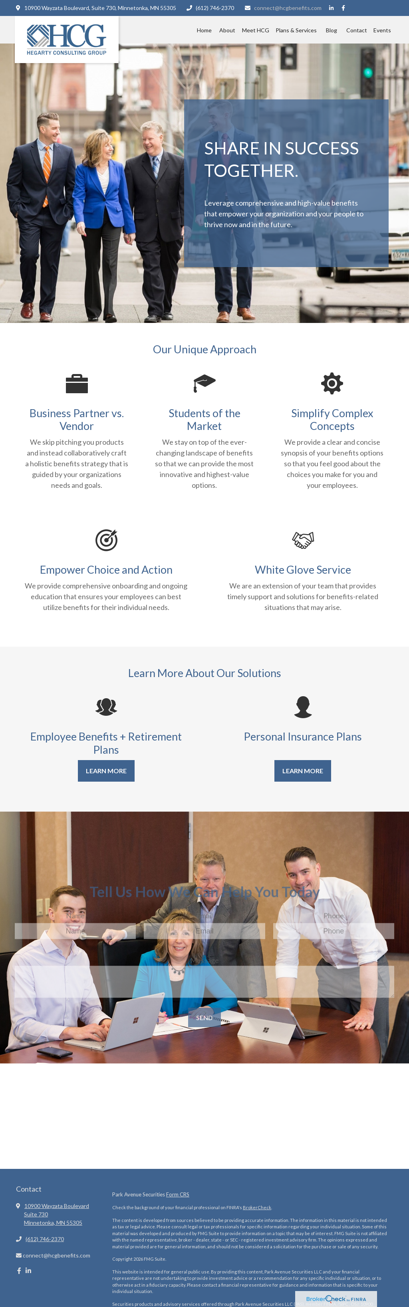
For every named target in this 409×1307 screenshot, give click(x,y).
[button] (204, 30)
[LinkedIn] (332, 8)
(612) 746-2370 (210, 7)
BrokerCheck (257, 1207)
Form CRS (177, 1194)
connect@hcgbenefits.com (283, 7)
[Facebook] (343, 8)
